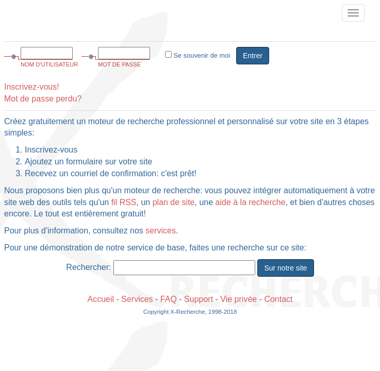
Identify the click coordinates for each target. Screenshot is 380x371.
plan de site (174, 202)
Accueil (100, 299)
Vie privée (238, 299)
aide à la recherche (251, 202)
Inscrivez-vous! (31, 86)
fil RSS (124, 202)
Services (137, 299)
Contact (278, 299)
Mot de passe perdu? (42, 98)
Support (198, 299)
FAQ (168, 299)
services (160, 230)
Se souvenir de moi (197, 55)
